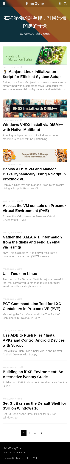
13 (40, 432)
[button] (4, 3)
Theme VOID (32, 458)
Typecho (20, 458)
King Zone (35, 3)
